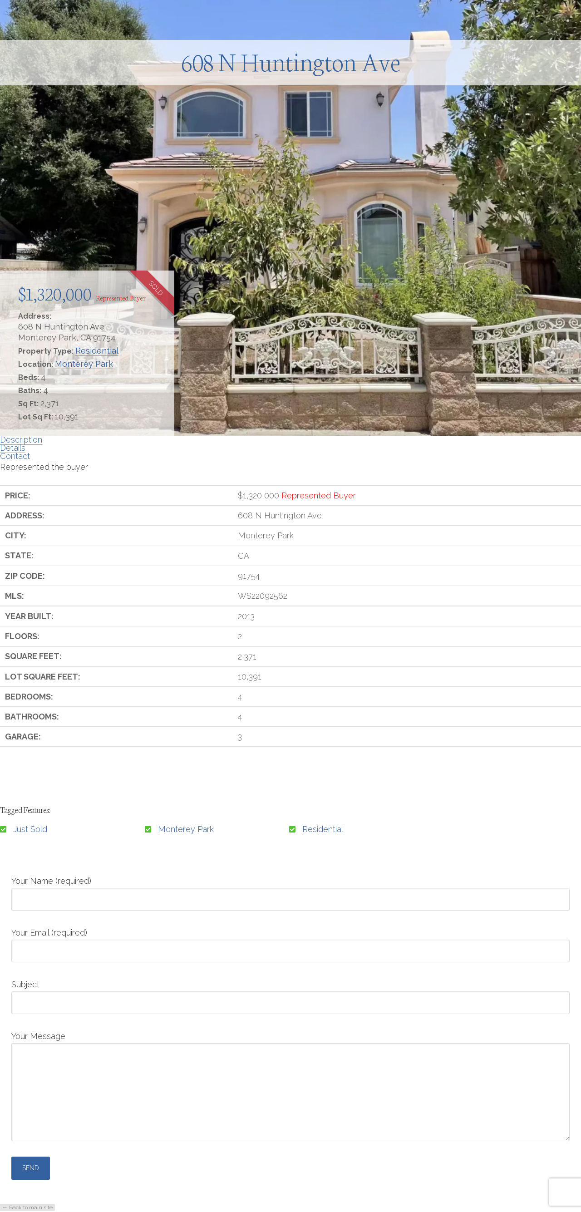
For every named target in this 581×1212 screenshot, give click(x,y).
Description (21, 439)
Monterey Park (84, 364)
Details (12, 448)
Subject (290, 994)
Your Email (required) (290, 942)
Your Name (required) (290, 890)
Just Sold (30, 829)
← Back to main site (27, 1207)
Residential (96, 350)
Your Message (290, 1042)
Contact (15, 456)
